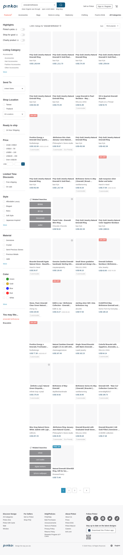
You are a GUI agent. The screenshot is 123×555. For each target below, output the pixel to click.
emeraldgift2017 (105, 392)
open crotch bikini (48, 9)
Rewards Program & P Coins (52, 535)
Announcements (50, 523)
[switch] (14, 29)
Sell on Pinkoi (88, 6)
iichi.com (68, 532)
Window (6, 529)
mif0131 (33, 433)
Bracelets (7, 323)
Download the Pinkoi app (101, 530)
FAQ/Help (48, 517)
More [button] (5, 72)
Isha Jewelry (103, 267)
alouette (79, 309)
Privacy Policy (49, 529)
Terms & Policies (50, 526)
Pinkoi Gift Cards (9, 523)
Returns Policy (50, 532)
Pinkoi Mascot (70, 526)
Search (60, 4)
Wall (4, 526)
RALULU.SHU (81, 102)
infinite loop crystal (37, 392)
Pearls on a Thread (106, 102)
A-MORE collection (106, 433)
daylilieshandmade (60, 392)
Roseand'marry (58, 474)
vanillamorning (81, 185)
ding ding (59, 9)
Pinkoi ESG (69, 523)
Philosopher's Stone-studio (63, 143)
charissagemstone (60, 350)
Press (67, 520)
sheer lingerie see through (31, 9)
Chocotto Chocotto (60, 226)
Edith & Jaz (57, 309)
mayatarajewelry (59, 267)
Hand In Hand (104, 185)
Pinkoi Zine (7, 520)
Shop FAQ (27, 520)
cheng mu (33, 309)
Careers (68, 529)
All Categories (8, 517)
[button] (23, 164)
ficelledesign (34, 143)
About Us (68, 517)
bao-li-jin (33, 60)
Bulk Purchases (50, 520)
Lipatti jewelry (81, 350)
